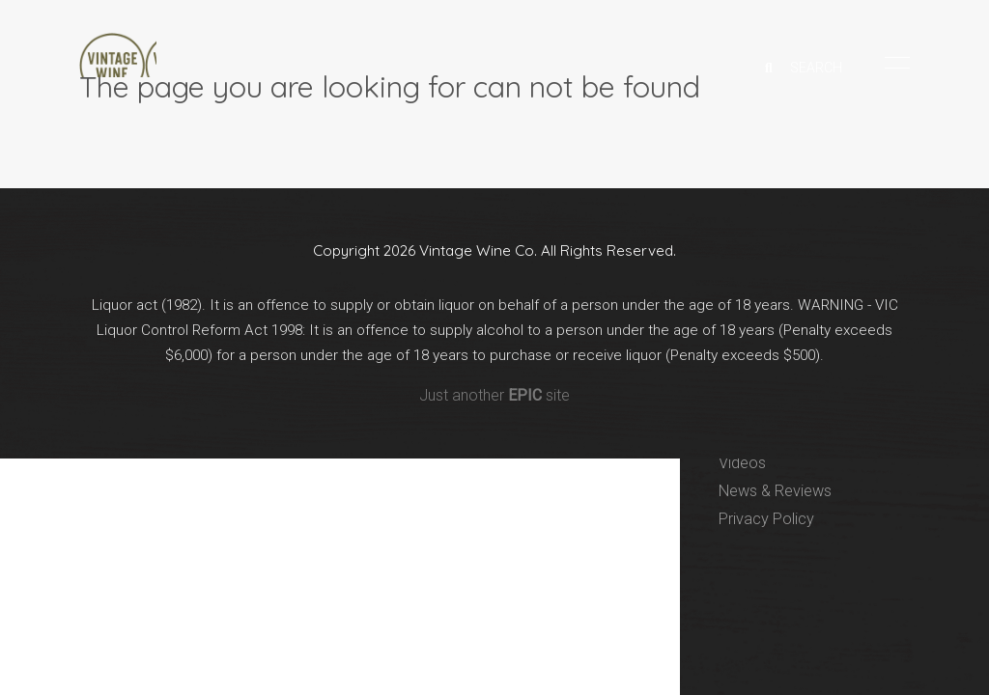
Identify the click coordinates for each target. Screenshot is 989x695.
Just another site (494, 405)
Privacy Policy (767, 518)
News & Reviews (779, 490)
